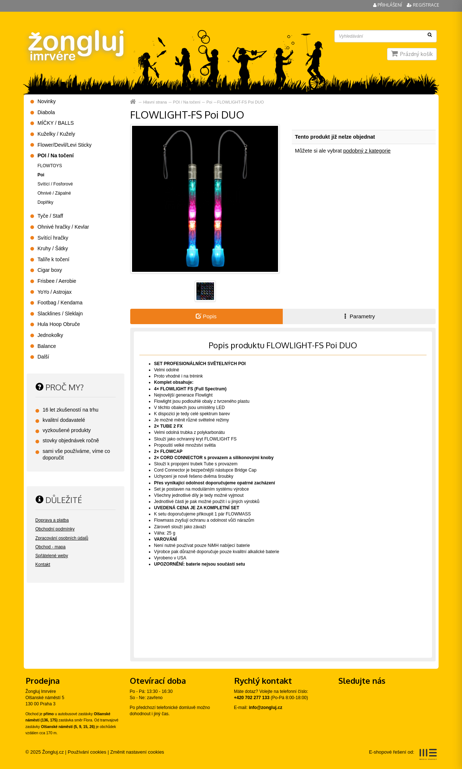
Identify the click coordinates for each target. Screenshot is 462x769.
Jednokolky (50, 335)
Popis (206, 316)
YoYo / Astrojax (55, 292)
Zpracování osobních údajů (62, 538)
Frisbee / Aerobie (57, 281)
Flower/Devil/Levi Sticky (65, 145)
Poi (209, 102)
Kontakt (42, 564)
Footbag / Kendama (60, 302)
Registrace (423, 5)
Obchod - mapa (50, 546)
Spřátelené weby (51, 555)
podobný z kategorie (367, 151)
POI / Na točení (186, 102)
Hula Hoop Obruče (59, 324)
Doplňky (45, 202)
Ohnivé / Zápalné (54, 193)
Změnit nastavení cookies (137, 752)
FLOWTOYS (50, 165)
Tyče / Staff (50, 216)
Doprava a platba (52, 520)
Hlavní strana (155, 102)
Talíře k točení (54, 259)
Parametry (359, 316)
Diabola (46, 112)
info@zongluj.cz (265, 707)
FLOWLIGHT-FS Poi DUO (240, 102)
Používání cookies (87, 752)
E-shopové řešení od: (403, 754)
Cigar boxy (50, 270)
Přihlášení (388, 5)
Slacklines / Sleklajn (60, 313)
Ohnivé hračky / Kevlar (63, 227)
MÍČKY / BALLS (56, 123)
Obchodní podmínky (55, 529)
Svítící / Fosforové (55, 184)
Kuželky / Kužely (56, 134)
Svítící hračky (53, 238)
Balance (47, 346)
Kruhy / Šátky (53, 248)
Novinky (47, 101)
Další (43, 357)
